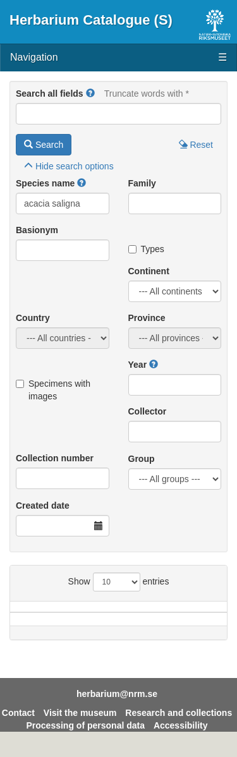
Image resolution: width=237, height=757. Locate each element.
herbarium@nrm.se (116, 706)
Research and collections (178, 725)
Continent (148, 271)
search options (69, 166)
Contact (18, 725)
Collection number (55, 458)
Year (137, 365)
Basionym (37, 230)
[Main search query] (118, 113)
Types (146, 249)
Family (142, 183)
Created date (43, 505)
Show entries (118, 581)
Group (141, 459)
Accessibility (181, 738)
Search (43, 145)
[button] (90, 93)
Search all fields (49, 93)
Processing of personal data (86, 738)
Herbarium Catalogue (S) (91, 20)
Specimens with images (53, 389)
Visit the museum (80, 725)
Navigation (118, 58)
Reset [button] (196, 145)
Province (147, 318)
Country (33, 318)
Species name (45, 183)
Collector (147, 411)
